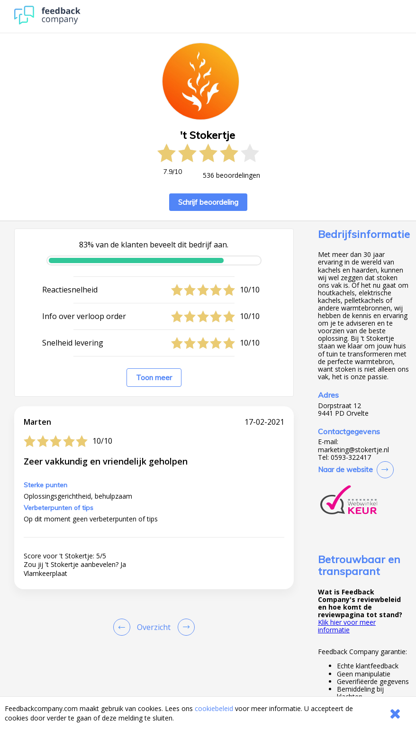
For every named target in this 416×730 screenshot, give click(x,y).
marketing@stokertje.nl (353, 450)
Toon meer (154, 377)
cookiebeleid (214, 708)
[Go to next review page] (184, 627)
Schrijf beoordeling (208, 202)
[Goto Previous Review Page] (123, 627)
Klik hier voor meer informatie (347, 626)
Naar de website (345, 469)
